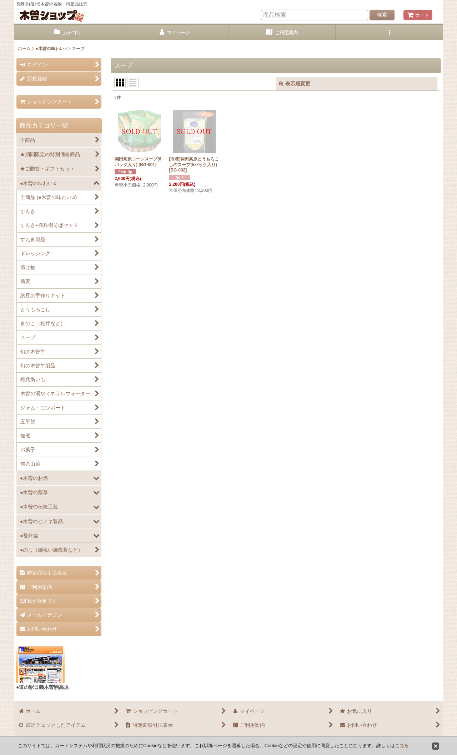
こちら (402, 745)
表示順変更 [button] (294, 83)
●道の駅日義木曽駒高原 (42, 687)
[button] (389, 32)
